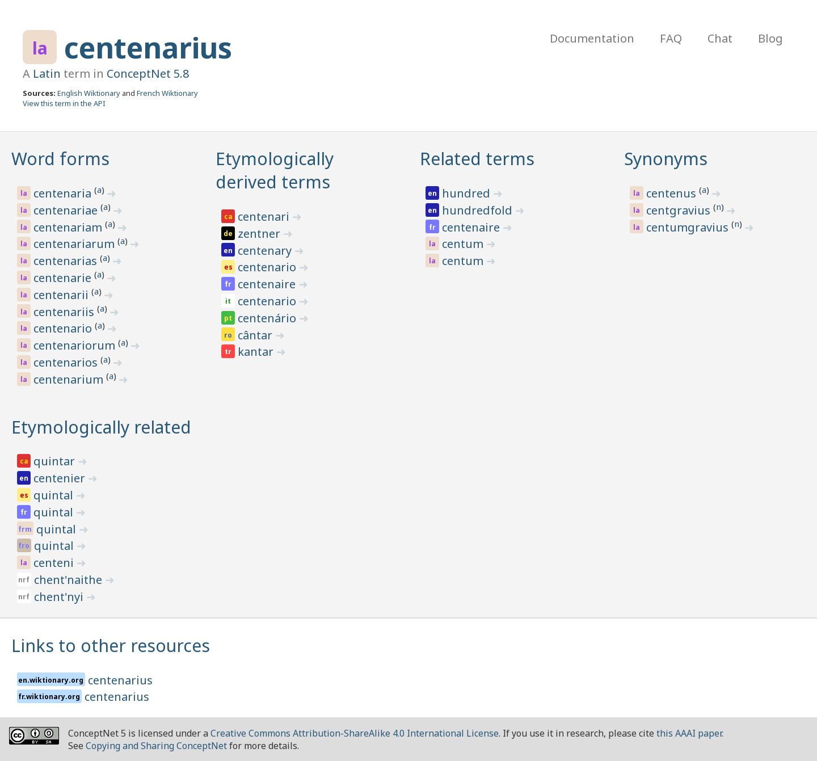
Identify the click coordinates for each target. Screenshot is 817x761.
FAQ (671, 38)
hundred (467, 193)
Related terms (477, 158)
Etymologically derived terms (275, 170)
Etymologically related (101, 427)
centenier (60, 478)
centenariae (66, 210)
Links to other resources (110, 645)
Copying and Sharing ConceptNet (156, 745)
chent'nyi (60, 596)
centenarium (69, 379)
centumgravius (688, 227)
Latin (47, 73)
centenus (672, 193)
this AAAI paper (689, 733)
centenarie (63, 277)
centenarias (66, 260)
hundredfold (478, 210)
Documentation (592, 38)
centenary (266, 250)
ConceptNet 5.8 (148, 73)
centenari (265, 216)
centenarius (148, 47)
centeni (55, 562)
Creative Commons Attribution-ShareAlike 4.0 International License (354, 733)
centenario (64, 328)
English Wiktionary (88, 93)
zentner (260, 233)
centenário (268, 318)
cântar (256, 335)
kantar (257, 351)
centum (464, 243)
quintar (55, 461)
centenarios (66, 362)
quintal (54, 495)
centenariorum (75, 345)
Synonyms (665, 158)
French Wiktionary (167, 93)
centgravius (679, 210)
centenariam (69, 227)
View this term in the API (64, 103)
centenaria (63, 193)
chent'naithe (69, 579)
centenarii (62, 294)
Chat (719, 38)
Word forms (60, 158)
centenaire (268, 284)
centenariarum (75, 243)
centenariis (65, 311)
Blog (770, 38)
